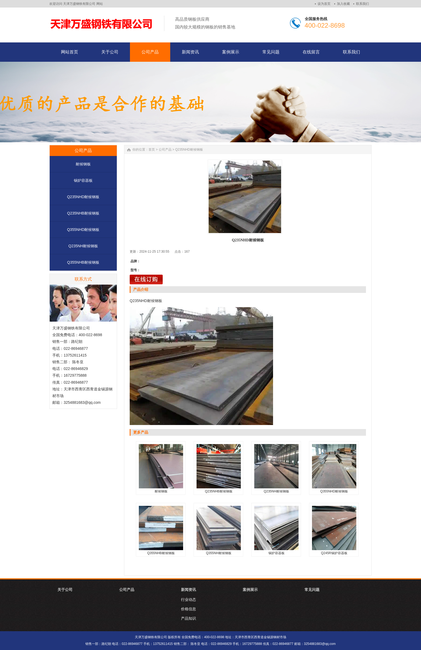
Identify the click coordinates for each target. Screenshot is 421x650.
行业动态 (188, 599)
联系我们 (362, 4)
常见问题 (312, 589)
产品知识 (188, 618)
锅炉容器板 (83, 180)
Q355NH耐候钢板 (218, 553)
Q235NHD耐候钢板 (83, 197)
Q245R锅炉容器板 (334, 553)
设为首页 (324, 4)
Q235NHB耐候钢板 (83, 213)
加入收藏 (343, 4)
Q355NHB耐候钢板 (83, 262)
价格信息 (188, 609)
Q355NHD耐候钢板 (83, 229)
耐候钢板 (83, 164)
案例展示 (250, 589)
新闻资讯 (188, 589)
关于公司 (64, 589)
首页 (151, 149)
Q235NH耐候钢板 (83, 246)
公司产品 (165, 149)
